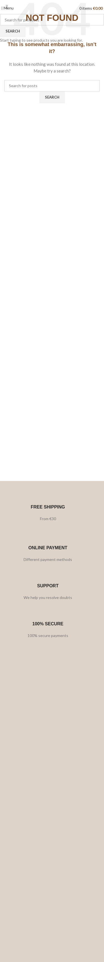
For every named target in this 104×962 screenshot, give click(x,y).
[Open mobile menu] (7, 8)
